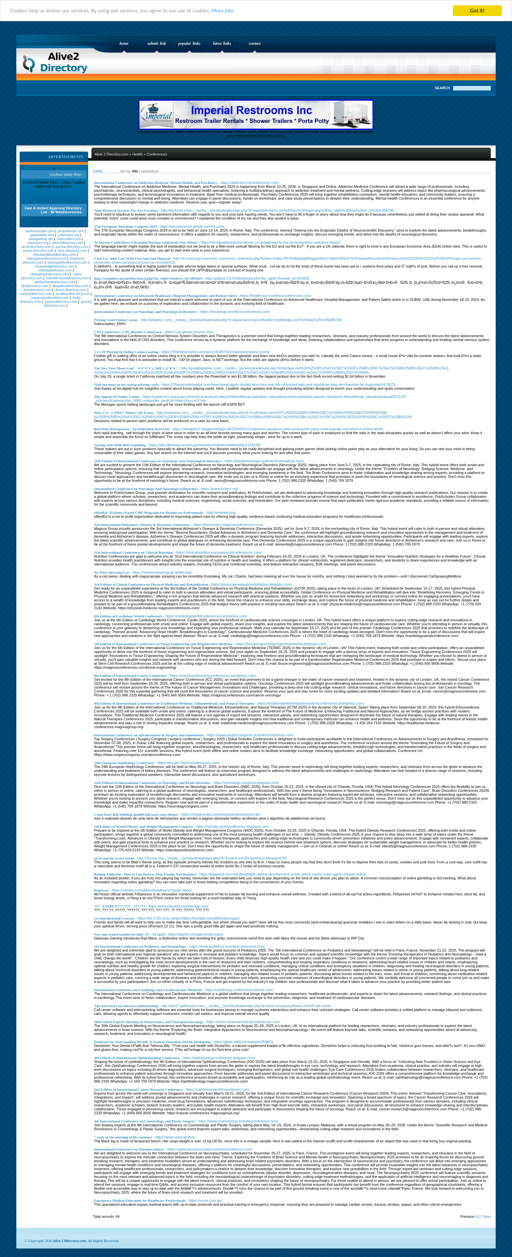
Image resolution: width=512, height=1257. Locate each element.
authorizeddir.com (40, 231)
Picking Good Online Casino (116, 320)
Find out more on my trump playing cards (126, 384)
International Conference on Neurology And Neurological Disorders (146, 489)
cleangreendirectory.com (49, 274)
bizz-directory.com (72, 251)
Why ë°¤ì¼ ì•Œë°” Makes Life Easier (123, 413)
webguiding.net (41, 239)
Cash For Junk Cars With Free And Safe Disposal (132, 258)
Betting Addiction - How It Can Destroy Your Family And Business (145, 874)
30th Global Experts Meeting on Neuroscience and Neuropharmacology (148, 1022)
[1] (477, 1216)
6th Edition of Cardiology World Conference (128, 616)
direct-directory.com (71, 290)
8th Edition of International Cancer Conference (130, 675)
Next (487, 1216)
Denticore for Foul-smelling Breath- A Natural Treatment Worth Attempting (152, 1042)
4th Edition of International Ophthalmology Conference (137, 1058)
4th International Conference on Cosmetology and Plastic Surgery (144, 1121)
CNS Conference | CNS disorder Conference (128, 332)
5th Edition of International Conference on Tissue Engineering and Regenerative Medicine (163, 644)
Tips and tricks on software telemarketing (126, 1006)
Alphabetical (149, 171)
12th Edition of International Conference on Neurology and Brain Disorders (152, 783)
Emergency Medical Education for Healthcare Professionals (139, 1200)
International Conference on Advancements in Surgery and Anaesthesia (149, 735)
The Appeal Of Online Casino (116, 397)
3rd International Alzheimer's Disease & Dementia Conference (142, 525)
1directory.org (37, 243)
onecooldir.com (69, 239)
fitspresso (101, 890)
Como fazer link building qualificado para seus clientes (136, 814)
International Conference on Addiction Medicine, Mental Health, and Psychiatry (155, 183)
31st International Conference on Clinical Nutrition (133, 552)
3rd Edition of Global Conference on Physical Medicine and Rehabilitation (151, 584)
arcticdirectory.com (36, 247)
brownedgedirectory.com (54, 266)
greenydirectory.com (61, 301)
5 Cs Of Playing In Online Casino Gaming (126, 352)
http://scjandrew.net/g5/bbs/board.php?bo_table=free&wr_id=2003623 (148, 278)
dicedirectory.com (37, 290)
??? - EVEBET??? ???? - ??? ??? (119, 906)
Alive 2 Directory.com (57, 61)
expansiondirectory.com (50, 298)
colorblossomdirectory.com (67, 278)
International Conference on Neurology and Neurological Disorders (145, 312)
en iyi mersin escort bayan (114, 858)
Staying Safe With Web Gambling (120, 445)
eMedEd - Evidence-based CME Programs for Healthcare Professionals (148, 512)
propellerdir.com (71, 231)
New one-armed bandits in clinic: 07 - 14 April (129, 934)
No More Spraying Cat (111, 572)
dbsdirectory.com (34, 286)
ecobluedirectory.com (73, 294)
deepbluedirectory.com (70, 286)
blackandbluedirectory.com (55, 254)
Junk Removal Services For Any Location (126, 210)
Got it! (477, 10)
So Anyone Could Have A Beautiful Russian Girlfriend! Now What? (146, 242)
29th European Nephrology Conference (124, 763)
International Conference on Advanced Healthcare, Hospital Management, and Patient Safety (165, 296)
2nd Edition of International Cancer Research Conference (138, 1089)
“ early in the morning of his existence (123, 1137)
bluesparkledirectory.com (67, 262)
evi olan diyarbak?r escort (114, 918)
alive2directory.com (67, 243)
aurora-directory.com (71, 247)
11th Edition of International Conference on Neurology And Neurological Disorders (157, 461)
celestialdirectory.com (55, 270)
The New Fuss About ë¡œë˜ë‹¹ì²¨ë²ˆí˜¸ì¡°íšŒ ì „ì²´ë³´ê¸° (136, 368)
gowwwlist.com (42, 235)
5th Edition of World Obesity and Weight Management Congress (143, 826)
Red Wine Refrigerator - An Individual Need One (131, 429)
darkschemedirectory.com (54, 282)
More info (226, 11)
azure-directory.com (38, 251)
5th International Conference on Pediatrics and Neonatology (140, 946)
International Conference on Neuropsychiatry (129, 1149)
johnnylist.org (68, 235)
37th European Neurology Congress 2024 (125, 226)
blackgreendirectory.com (46, 258)
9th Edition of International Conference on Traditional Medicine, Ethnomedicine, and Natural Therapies (174, 703)
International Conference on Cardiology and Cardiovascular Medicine (148, 990)
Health (137, 154)
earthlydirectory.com (36, 294)
